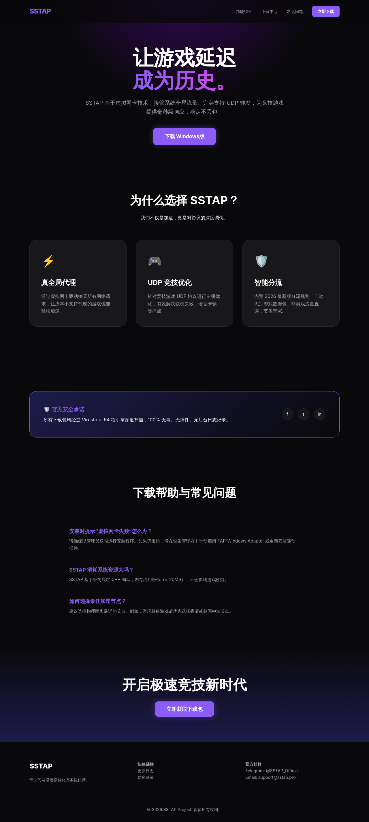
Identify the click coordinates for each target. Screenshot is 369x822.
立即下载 (326, 11)
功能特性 (244, 11)
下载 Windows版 (185, 136)
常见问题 (295, 11)
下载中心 (269, 11)
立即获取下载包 (184, 709)
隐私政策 (146, 777)
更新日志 (146, 770)
